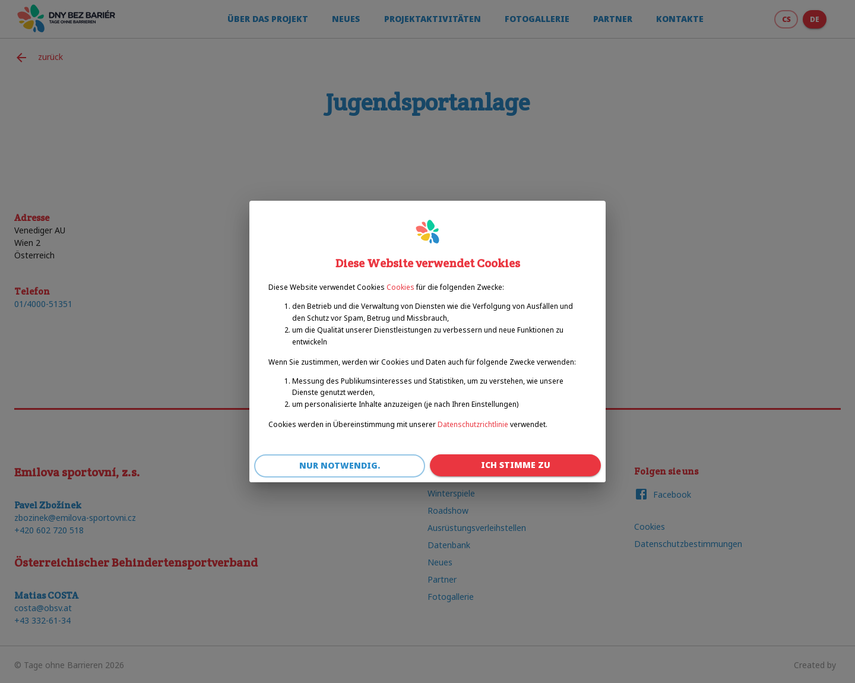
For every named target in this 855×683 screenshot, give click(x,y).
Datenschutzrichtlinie (473, 424)
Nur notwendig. (339, 466)
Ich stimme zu (515, 465)
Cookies (400, 287)
